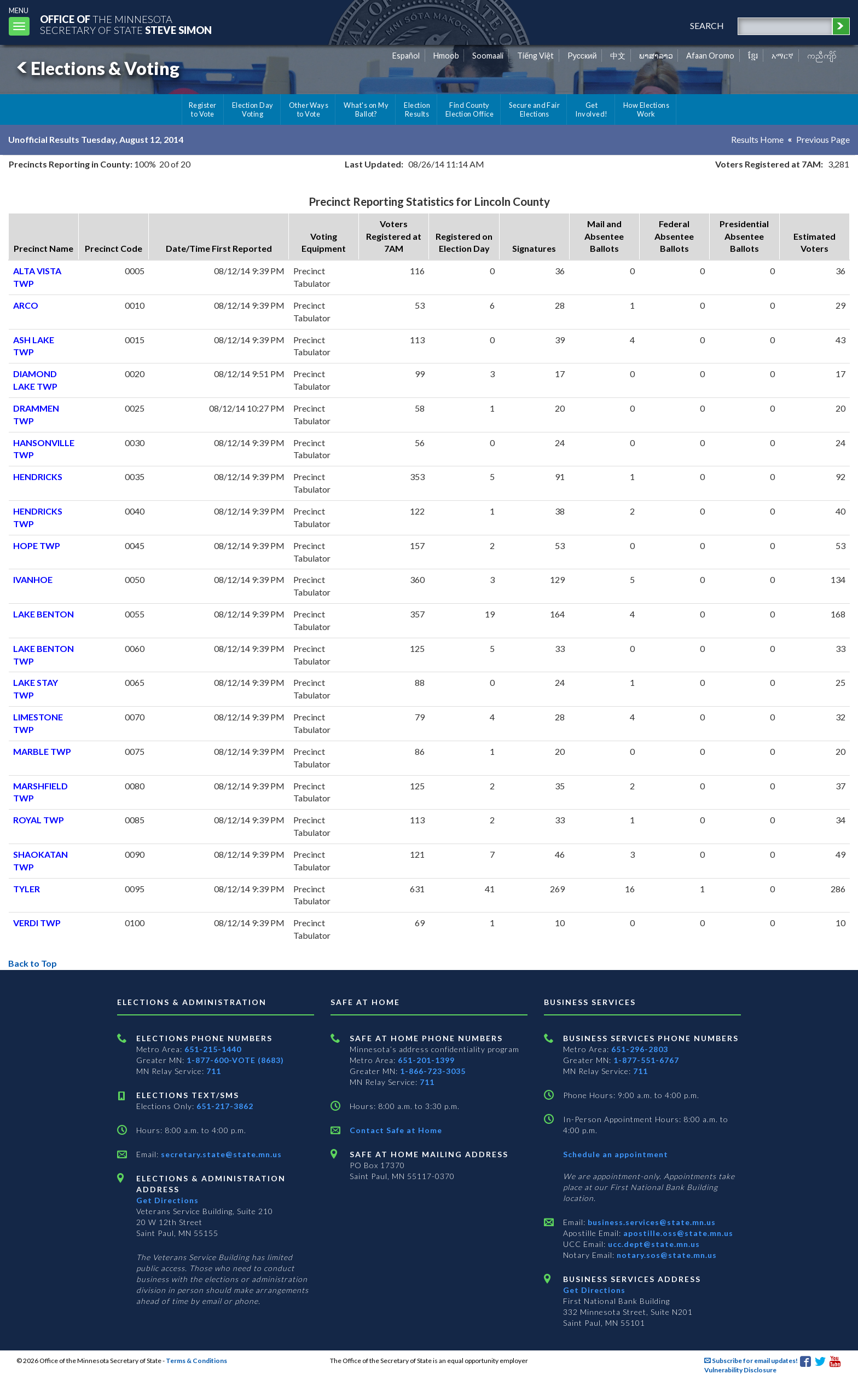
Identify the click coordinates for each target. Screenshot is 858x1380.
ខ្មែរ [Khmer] (753, 55)
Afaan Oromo (710, 55)
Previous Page (823, 139)
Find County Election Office (469, 109)
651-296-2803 (639, 1049)
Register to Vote (203, 109)
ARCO (25, 305)
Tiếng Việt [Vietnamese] (535, 55)
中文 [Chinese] (617, 55)
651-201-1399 (426, 1060)
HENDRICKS (37, 476)
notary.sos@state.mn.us (665, 1255)
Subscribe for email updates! (751, 1360)
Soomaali (487, 55)
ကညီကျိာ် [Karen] (822, 55)
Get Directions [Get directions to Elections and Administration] (167, 1200)
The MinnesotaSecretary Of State (126, 24)
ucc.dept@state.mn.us (653, 1244)
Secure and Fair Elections (534, 109)
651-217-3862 (224, 1106)
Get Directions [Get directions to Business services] (594, 1290)
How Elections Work (646, 109)
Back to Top (32, 963)
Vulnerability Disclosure (740, 1370)
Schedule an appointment (615, 1154)
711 (213, 1071)
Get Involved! (591, 109)
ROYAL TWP (38, 820)
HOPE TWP (36, 545)
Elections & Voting (96, 68)
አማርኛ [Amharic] (782, 55)
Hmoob (446, 55)
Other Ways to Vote (309, 109)
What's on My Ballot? (366, 109)
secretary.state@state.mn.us (220, 1154)
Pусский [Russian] (582, 55)
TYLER (26, 889)
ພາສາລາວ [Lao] (656, 55)
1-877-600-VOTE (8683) (235, 1060)
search (707, 25)
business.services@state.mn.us (650, 1222)
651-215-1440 (212, 1049)
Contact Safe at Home (396, 1130)
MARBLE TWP (42, 751)
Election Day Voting (253, 109)
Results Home (757, 139)
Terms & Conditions (196, 1360)
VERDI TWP (37, 922)
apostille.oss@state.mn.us (677, 1233)
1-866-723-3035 (433, 1071)
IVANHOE (33, 579)
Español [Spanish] (406, 55)
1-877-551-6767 (646, 1060)
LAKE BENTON (43, 614)
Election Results (417, 109)
